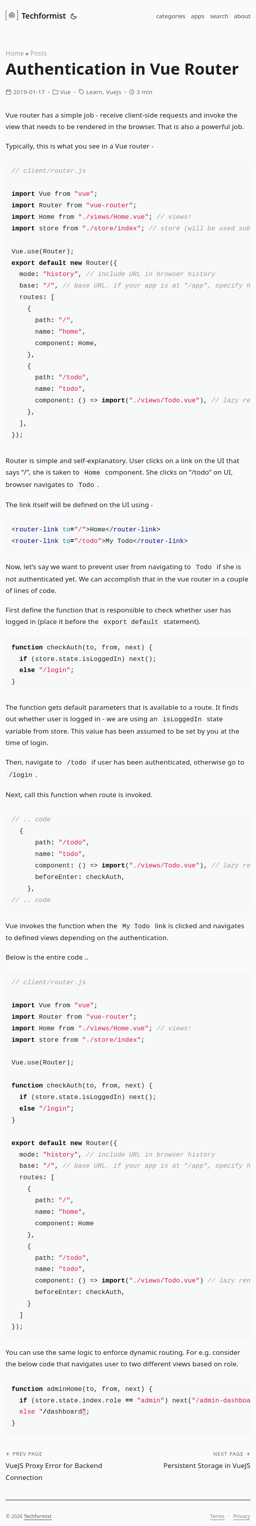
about (242, 16)
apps (197, 16)
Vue (65, 92)
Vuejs (114, 92)
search (219, 16)
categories (171, 16)
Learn (94, 92)
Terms (217, 1510)
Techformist (36, 15)
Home (15, 53)
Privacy (241, 1510)
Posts (38, 53)
